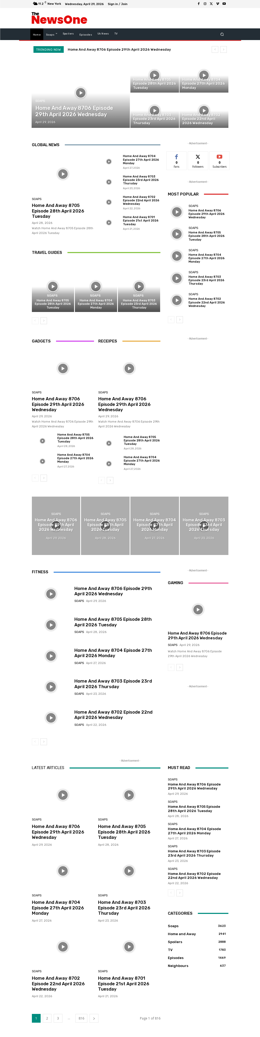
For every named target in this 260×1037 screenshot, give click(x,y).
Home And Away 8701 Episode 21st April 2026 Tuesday (141, 220)
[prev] (215, 49)
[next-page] (43, 320)
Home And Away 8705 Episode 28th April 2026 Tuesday (58, 211)
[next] (223, 49)
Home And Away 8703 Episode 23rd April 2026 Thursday (141, 180)
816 (81, 1018)
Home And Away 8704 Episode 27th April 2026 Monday (141, 159)
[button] (222, 34)
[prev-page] (35, 320)
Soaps (40, 101)
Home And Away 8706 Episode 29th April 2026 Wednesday (119, 49)
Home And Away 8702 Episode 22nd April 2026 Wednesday (141, 200)
